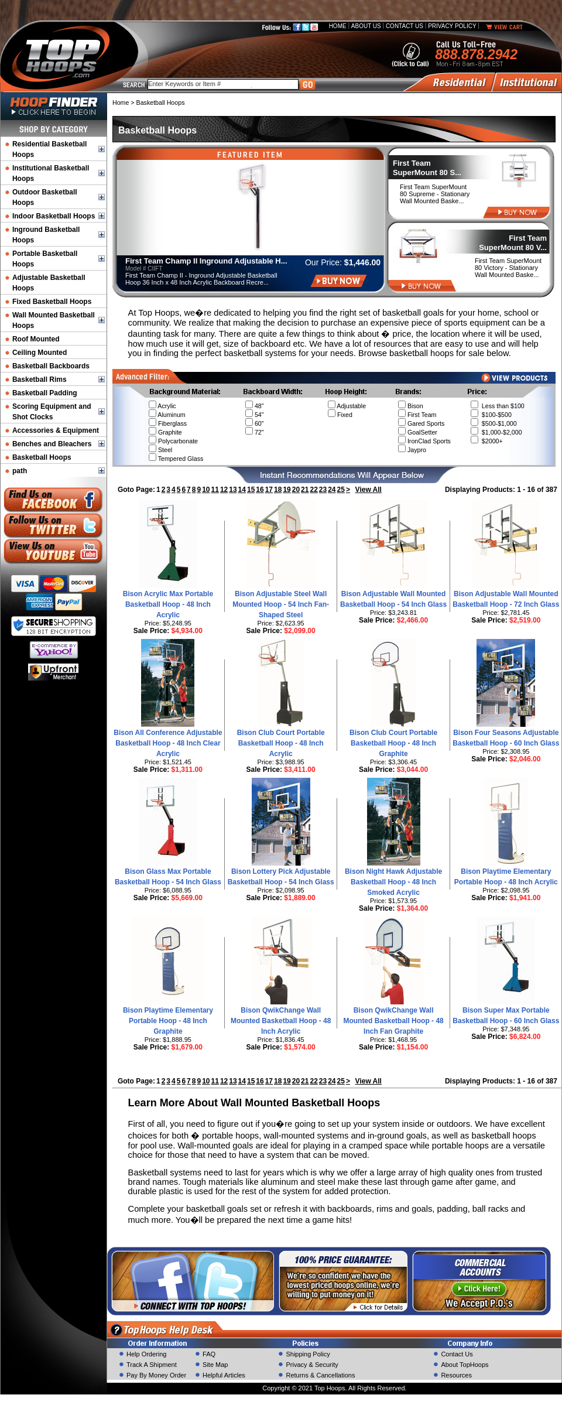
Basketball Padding (44, 393)
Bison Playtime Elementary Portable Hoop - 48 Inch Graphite (168, 1020)
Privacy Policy (452, 26)
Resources (456, 1375)
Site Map (215, 1364)
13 (233, 490)
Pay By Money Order (156, 1375)
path (19, 471)
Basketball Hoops (41, 457)
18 (278, 490)
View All (368, 490)
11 (215, 490)
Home (338, 26)
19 (286, 490)
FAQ (209, 1354)
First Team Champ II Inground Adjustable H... (206, 261)
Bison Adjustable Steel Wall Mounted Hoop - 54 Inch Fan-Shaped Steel (280, 604)
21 (305, 490)
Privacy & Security (312, 1364)
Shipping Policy (308, 1354)
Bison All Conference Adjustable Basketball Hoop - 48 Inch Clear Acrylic (168, 743)
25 (341, 490)
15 (251, 490)
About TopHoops (464, 1364)
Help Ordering (146, 1354)
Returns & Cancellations (320, 1375)
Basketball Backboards (51, 366)
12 (224, 490)
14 (242, 490)
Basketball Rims (39, 379)
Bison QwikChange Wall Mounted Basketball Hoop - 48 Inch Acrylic (281, 1020)
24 (331, 490)
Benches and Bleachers (51, 444)
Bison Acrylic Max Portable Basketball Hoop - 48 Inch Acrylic (168, 604)
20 (296, 490)
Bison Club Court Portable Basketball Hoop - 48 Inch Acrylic (281, 743)
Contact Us (404, 26)
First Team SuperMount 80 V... (513, 243)
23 (323, 490)
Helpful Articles (224, 1375)
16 (259, 490)
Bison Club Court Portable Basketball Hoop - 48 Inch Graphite (393, 743)
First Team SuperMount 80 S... (427, 168)
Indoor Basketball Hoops (53, 216)
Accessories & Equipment (55, 430)
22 (313, 490)
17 (269, 490)
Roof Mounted (36, 339)
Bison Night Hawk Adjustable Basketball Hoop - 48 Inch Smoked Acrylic (393, 882)
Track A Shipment (151, 1364)
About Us (366, 26)
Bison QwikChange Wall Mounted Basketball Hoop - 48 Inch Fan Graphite (393, 1020)
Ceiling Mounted (39, 352)
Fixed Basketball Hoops (51, 302)
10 (206, 490)
